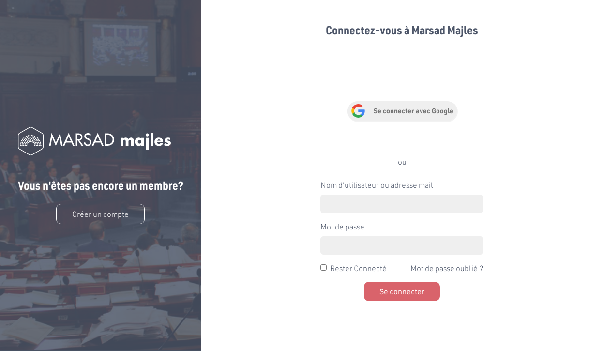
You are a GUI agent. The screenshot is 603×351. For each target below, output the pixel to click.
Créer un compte (100, 214)
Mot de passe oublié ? (446, 268)
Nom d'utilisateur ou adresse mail (376, 185)
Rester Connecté (358, 268)
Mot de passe (342, 226)
